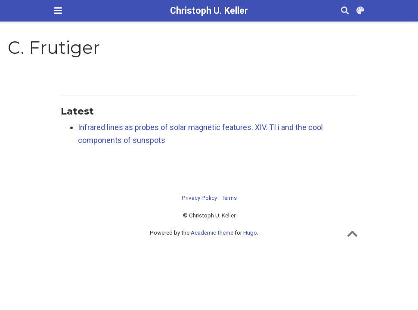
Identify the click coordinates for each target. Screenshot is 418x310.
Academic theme (212, 232)
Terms (229, 197)
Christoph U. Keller (209, 10)
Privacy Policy (199, 197)
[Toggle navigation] (58, 10)
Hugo (250, 232)
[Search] (345, 11)
